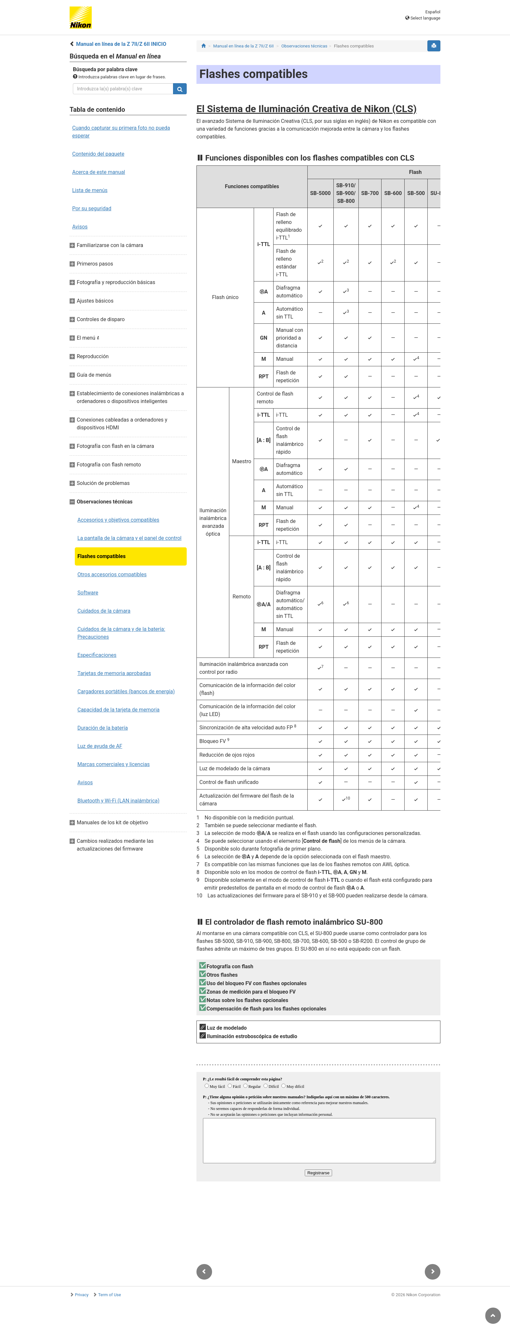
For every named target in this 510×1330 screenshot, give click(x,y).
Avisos (79, 227)
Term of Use (109, 1294)
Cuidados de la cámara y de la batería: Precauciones (121, 633)
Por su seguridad (91, 208)
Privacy (81, 1294)
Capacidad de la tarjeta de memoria (118, 710)
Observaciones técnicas (304, 46)
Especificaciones (96, 655)
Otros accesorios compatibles (112, 574)
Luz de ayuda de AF (99, 746)
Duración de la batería (102, 728)
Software (87, 593)
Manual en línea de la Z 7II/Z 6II (243, 46)
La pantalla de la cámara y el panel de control (129, 538)
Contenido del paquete (98, 154)
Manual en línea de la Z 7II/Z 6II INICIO (121, 44)
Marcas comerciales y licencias (113, 764)
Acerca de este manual (98, 172)
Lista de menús (90, 190)
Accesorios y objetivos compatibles (118, 520)
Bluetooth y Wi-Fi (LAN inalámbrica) (118, 801)
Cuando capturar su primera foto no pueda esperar (121, 132)
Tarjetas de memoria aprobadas (114, 673)
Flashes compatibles (101, 556)
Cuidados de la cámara (103, 611)
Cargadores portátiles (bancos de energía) (126, 691)
